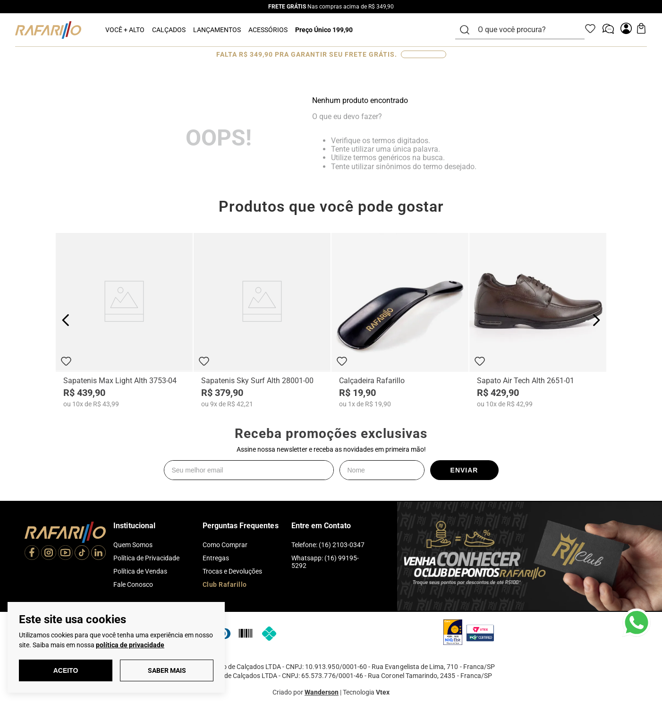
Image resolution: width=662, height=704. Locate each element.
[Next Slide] (596, 320)
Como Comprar (225, 545)
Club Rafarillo (225, 584)
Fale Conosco (133, 584)
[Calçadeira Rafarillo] (399, 320)
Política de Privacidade (146, 558)
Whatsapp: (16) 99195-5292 (325, 561)
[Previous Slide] (66, 320)
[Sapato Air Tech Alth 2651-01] (537, 320)
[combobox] (525, 30)
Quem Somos (133, 545)
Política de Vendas (140, 571)
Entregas (216, 558)
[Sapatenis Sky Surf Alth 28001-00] (262, 320)
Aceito (65, 670)
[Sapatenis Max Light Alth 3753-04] (124, 320)
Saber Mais (167, 670)
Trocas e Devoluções (232, 571)
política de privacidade (130, 645)
